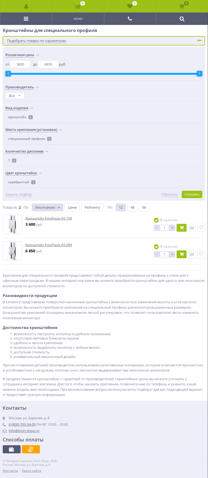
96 (144, 207)
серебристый (21, 182)
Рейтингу (92, 207)
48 (132, 207)
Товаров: (10, 207)
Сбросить (169, 194)
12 (121, 207)
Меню (78, 19)
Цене (72, 207)
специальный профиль (29, 138)
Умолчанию (45, 207)
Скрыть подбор (18, 194)
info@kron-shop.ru (24, 430)
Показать (192, 194)
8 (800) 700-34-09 (22, 424)
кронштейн (20, 117)
